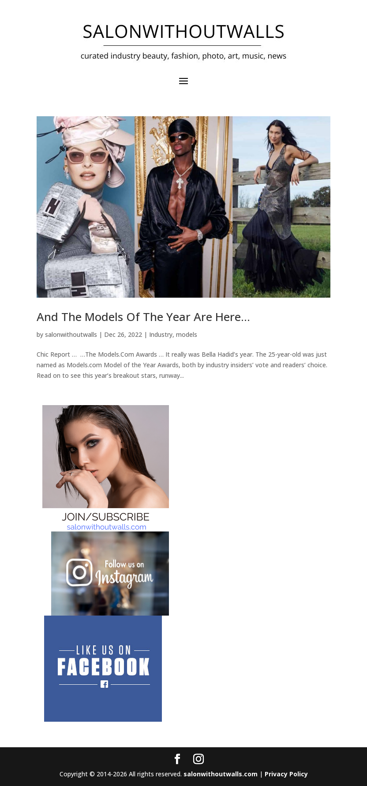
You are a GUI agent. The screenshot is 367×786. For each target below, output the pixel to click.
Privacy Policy (286, 774)
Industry (160, 334)
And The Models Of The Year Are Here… (143, 317)
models (186, 334)
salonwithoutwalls (71, 334)
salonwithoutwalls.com (221, 774)
